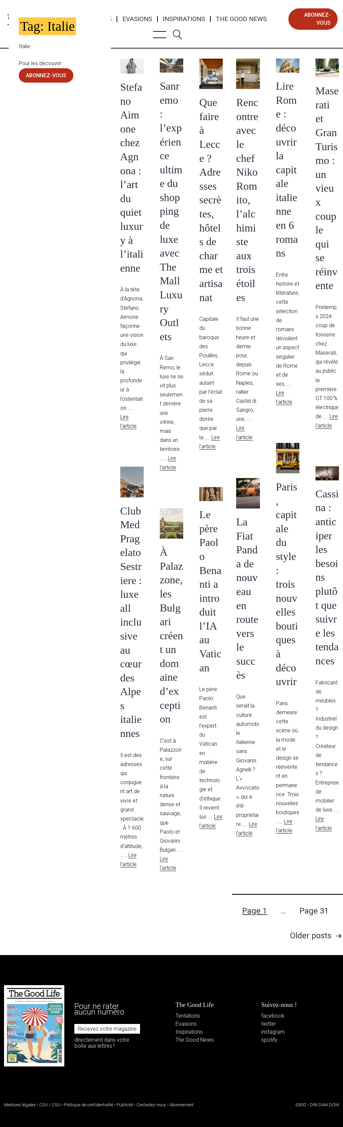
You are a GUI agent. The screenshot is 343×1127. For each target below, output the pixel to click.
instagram (273, 1032)
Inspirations (184, 19)
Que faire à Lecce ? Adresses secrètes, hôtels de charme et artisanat (211, 199)
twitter (268, 1024)
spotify (269, 1040)
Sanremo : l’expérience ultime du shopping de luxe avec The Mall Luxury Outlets (171, 211)
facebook (272, 1016)
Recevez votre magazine (107, 1029)
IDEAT (300, 1104)
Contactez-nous (151, 1104)
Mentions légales (20, 1104)
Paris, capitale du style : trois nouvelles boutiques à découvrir (287, 584)
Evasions (137, 19)
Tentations (188, 1016)
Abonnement (181, 1104)
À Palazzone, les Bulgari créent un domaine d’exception (171, 635)
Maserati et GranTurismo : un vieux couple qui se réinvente (327, 188)
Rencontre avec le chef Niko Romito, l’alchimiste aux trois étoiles (247, 199)
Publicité (125, 1104)
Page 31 (314, 911)
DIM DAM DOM (324, 1104)
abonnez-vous (317, 19)
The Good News (241, 19)
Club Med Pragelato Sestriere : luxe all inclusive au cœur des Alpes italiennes (131, 622)
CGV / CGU (50, 1104)
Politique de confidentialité (88, 1104)
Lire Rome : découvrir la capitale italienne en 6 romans (287, 169)
